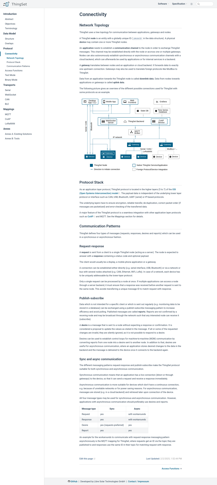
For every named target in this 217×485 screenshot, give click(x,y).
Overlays (9, 43)
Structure (9, 38)
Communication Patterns (18, 66)
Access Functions (13, 70)
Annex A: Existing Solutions (18, 134)
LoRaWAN (10, 123)
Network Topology (15, 58)
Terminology (11, 28)
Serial (8, 90)
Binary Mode (11, 80)
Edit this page (87, 458)
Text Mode (10, 75)
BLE (7, 104)
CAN (7, 99)
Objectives (10, 24)
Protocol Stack (13, 62)
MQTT (8, 114)
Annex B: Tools (12, 138)
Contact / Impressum (138, 481)
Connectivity (11, 53)
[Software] (163, 3)
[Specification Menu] (179, 3)
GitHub (72, 481)
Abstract (9, 19)
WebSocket (10, 94)
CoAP (8, 119)
